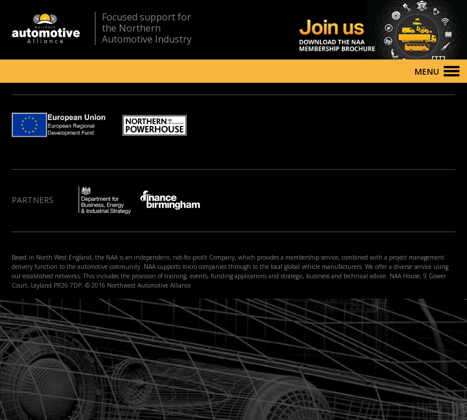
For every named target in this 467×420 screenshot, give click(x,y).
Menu (427, 71)
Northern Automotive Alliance (46, 28)
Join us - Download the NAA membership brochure (362, 30)
